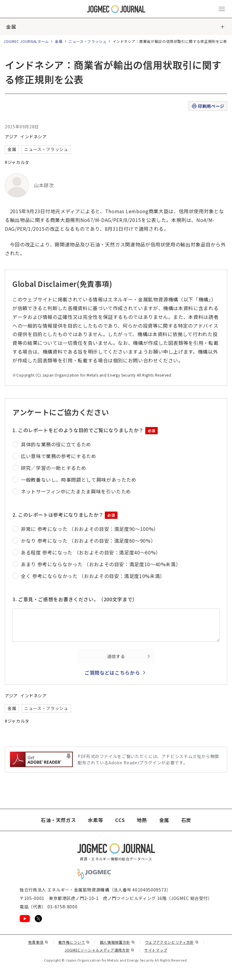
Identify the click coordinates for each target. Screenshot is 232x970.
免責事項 (38, 942)
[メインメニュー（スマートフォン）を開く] (221, 9)
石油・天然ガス (58, 820)
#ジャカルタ (17, 162)
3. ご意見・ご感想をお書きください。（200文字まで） (74, 599)
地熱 (142, 820)
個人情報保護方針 (117, 942)
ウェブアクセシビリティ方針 (172, 942)
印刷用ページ (207, 106)
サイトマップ (155, 949)
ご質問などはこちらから (112, 672)
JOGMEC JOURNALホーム (26, 41)
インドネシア (33, 136)
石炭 (186, 820)
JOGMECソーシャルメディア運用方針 (99, 949)
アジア (11, 136)
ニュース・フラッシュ (87, 41)
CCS (120, 820)
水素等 (95, 820)
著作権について (74, 942)
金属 (11, 26)
